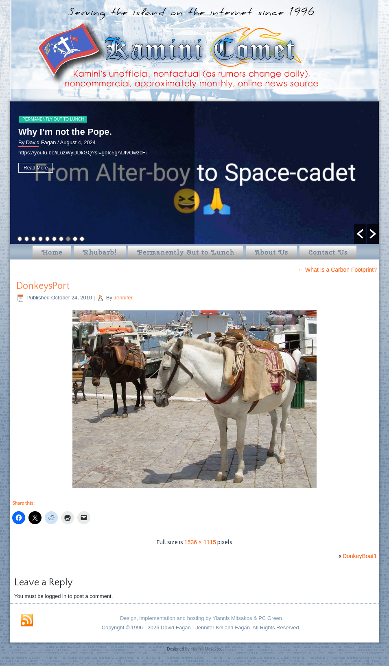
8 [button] (68, 239)
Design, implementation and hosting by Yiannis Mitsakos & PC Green (201, 618)
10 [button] (82, 239)
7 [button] (61, 239)
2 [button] (26, 239)
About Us (271, 252)
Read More (36, 168)
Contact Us (327, 252)
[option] (194, 172)
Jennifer (123, 298)
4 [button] (40, 239)
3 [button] (33, 239)
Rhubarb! (100, 252)
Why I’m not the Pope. (65, 132)
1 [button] (19, 239)
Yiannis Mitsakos (205, 649)
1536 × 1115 (200, 542)
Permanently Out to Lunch (53, 119)
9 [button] (75, 239)
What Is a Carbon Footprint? (337, 269)
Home (52, 252)
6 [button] (54, 239)
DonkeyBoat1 (360, 556)
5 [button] (47, 239)
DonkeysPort (43, 286)
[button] (360, 234)
